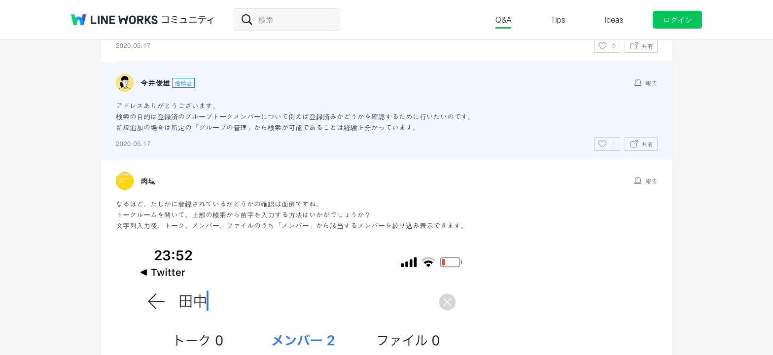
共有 (647, 45)
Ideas (613, 19)
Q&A (503, 19)
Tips (558, 19)
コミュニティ (188, 19)
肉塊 (148, 181)
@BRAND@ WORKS (114, 19)
